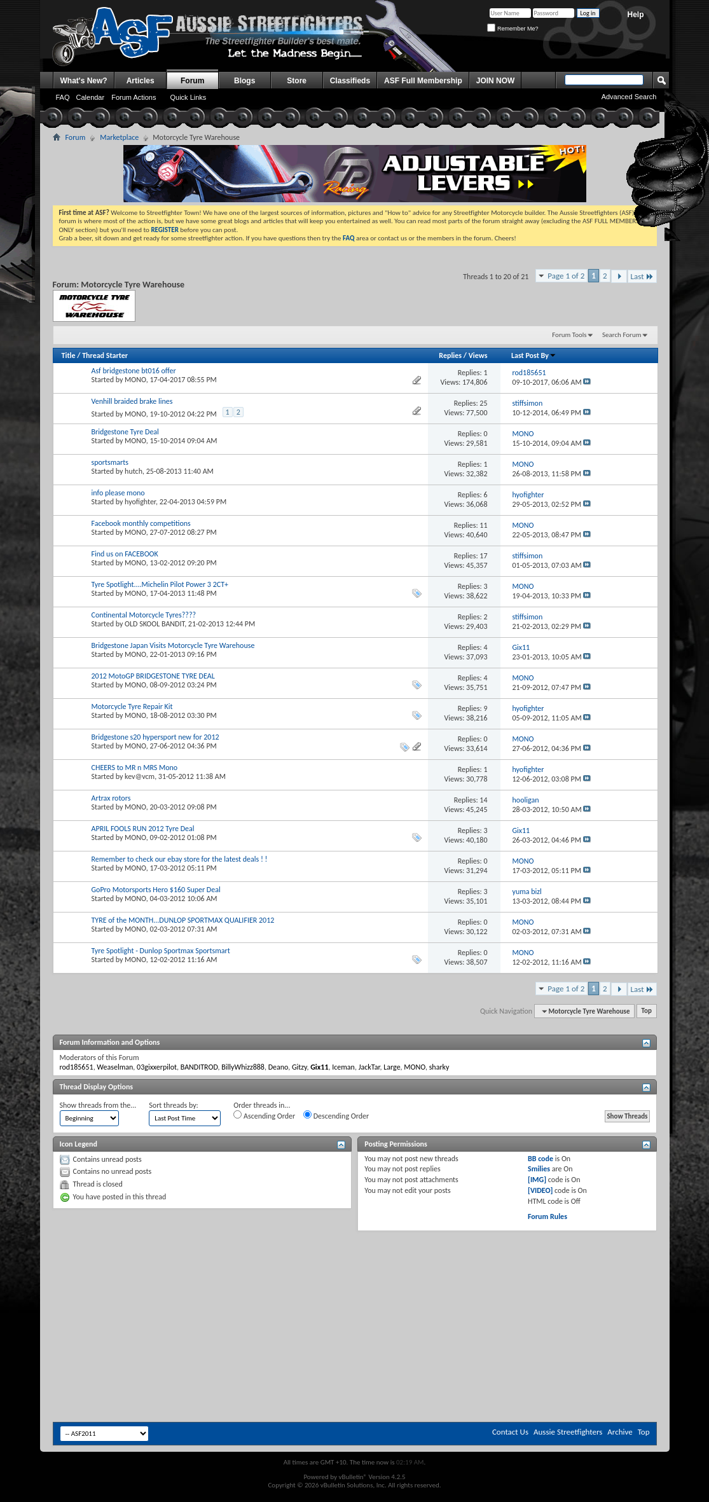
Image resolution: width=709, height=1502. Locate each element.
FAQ (63, 97)
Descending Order (336, 1115)
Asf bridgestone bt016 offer (134, 370)
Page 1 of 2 (565, 275)
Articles (141, 80)
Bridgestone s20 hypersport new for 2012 (155, 737)
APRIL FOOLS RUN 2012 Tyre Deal (143, 828)
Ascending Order (264, 1115)
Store (296, 80)
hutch (133, 471)
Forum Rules (547, 1216)
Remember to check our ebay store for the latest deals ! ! (180, 859)
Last (642, 276)
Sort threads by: (173, 1105)
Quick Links (188, 97)
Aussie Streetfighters (567, 1432)
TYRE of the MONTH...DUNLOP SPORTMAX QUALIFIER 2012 (183, 920)
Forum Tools (569, 335)
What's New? (83, 80)
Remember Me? (512, 28)
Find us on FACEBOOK (125, 553)
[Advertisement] (354, 1269)
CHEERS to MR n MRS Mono (135, 767)
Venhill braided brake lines (132, 401)
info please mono (118, 492)
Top (647, 1011)
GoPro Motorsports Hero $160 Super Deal (156, 889)
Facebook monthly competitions (141, 523)
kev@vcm (140, 776)
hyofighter (140, 501)
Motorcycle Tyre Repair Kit (132, 706)
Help (635, 14)
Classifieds (350, 80)
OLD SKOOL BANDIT (154, 623)
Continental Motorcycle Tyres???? (144, 614)
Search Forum (622, 335)
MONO (135, 379)
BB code (540, 1158)
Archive (619, 1432)
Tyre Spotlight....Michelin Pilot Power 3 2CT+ (160, 584)
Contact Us (510, 1432)
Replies (450, 355)
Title (69, 355)
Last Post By (533, 355)
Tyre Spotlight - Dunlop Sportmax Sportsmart (161, 950)
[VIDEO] (540, 1190)
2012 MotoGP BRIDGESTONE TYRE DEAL (153, 676)
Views (478, 355)
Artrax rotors (111, 798)
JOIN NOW (495, 80)
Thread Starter (105, 355)
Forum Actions (133, 97)
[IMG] (537, 1179)
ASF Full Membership (423, 80)
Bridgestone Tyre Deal (125, 431)
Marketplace (119, 137)
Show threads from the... (98, 1105)
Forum (192, 80)
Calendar (90, 97)
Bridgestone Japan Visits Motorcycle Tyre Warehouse (173, 645)
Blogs (244, 80)
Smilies (539, 1168)
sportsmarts (110, 462)
